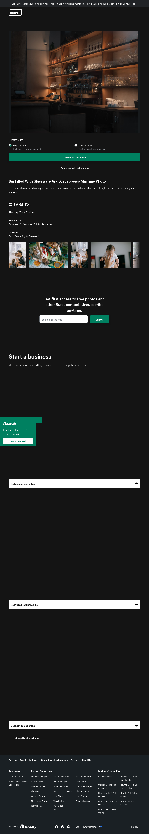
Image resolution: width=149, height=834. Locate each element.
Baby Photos (36, 805)
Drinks (37, 224)
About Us (86, 760)
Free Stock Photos (17, 776)
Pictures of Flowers (40, 800)
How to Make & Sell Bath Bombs (129, 778)
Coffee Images (38, 781)
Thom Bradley (26, 212)
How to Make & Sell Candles (129, 802)
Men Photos (58, 795)
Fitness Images (83, 800)
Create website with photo (75, 168)
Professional (25, 224)
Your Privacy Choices (89, 826)
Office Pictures (38, 786)
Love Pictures (82, 795)
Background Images (62, 791)
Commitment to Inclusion (54, 760)
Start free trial (18, 441)
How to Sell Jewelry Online (107, 802)
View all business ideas (27, 738)
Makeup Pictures (83, 776)
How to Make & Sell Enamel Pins (129, 786)
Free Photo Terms (29, 760)
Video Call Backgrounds (59, 807)
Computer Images (84, 786)
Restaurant (47, 224)
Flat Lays (35, 791)
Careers (13, 760)
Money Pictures (60, 786)
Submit (99, 319)
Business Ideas (105, 776)
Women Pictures (38, 795)
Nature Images (60, 781)
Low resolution (86, 145)
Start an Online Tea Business (107, 786)
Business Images (39, 776)
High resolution (21, 145)
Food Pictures (82, 781)
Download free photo (74, 157)
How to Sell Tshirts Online (107, 811)
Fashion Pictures (61, 776)
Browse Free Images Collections (18, 783)
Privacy (75, 760)
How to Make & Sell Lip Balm (107, 794)
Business (13, 224)
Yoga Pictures (59, 800)
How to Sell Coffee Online (129, 794)
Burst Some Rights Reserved (24, 236)
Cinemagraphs (82, 791)
